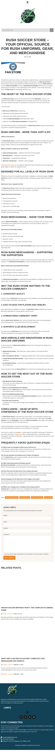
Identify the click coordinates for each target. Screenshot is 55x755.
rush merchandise (24, 502)
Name (5, 520)
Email (5, 526)
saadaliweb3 (24, 750)
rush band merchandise (12, 502)
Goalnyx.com (19, 439)
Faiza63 (5, 618)
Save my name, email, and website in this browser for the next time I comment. (27, 559)
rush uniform (48, 502)
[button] (27, 2)
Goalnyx (38, 750)
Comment (6, 539)
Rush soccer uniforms (10, 165)
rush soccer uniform (37, 502)
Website (5, 533)
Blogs (10, 618)
